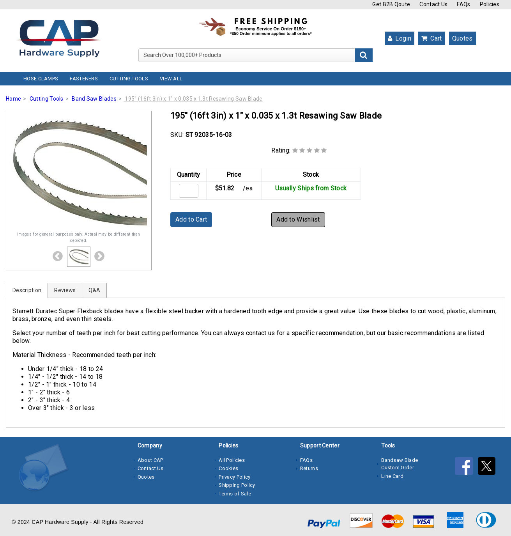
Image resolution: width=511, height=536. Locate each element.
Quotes (462, 38)
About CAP (150, 460)
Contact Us (433, 4)
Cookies (228, 468)
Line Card (392, 476)
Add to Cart (191, 219)
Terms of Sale (235, 494)
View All (171, 79)
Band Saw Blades (94, 99)
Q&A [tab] (94, 290)
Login (399, 38)
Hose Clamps (40, 79)
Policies (489, 4)
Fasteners (84, 79)
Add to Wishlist (298, 219)
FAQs (463, 4)
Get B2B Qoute (391, 4)
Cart (431, 38)
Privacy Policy (234, 477)
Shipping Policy (237, 485)
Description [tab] (26, 290)
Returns (309, 468)
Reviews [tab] (65, 290)
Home (13, 99)
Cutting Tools (129, 79)
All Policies (232, 460)
